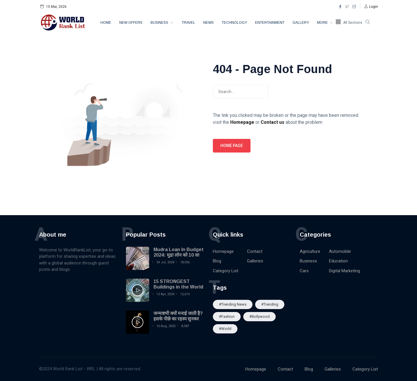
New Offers (130, 23)
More (323, 23)
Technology (234, 23)
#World (225, 328)
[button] (371, 7)
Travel (188, 23)
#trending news (232, 304)
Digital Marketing (344, 270)
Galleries (255, 261)
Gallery (300, 23)
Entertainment (269, 23)
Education (338, 261)
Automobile (340, 251)
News (208, 23)
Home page (231, 145)
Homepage (223, 251)
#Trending (269, 304)
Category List (225, 270)
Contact (254, 251)
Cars (304, 270)
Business (160, 23)
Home (105, 23)
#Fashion (227, 316)
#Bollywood (259, 316)
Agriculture (310, 251)
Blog (217, 261)
